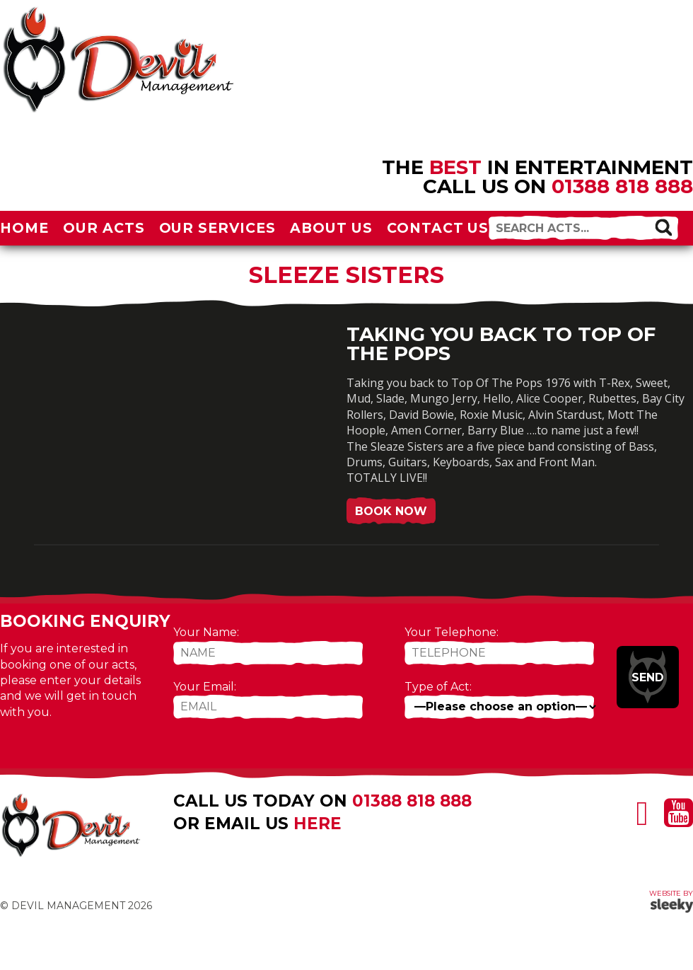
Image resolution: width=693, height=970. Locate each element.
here (317, 823)
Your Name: (206, 632)
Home (24, 227)
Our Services (217, 227)
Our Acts (104, 227)
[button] (663, 227)
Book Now (391, 511)
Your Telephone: (451, 632)
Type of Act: (438, 686)
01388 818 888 (622, 186)
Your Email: (204, 686)
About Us (331, 227)
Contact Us (438, 227)
